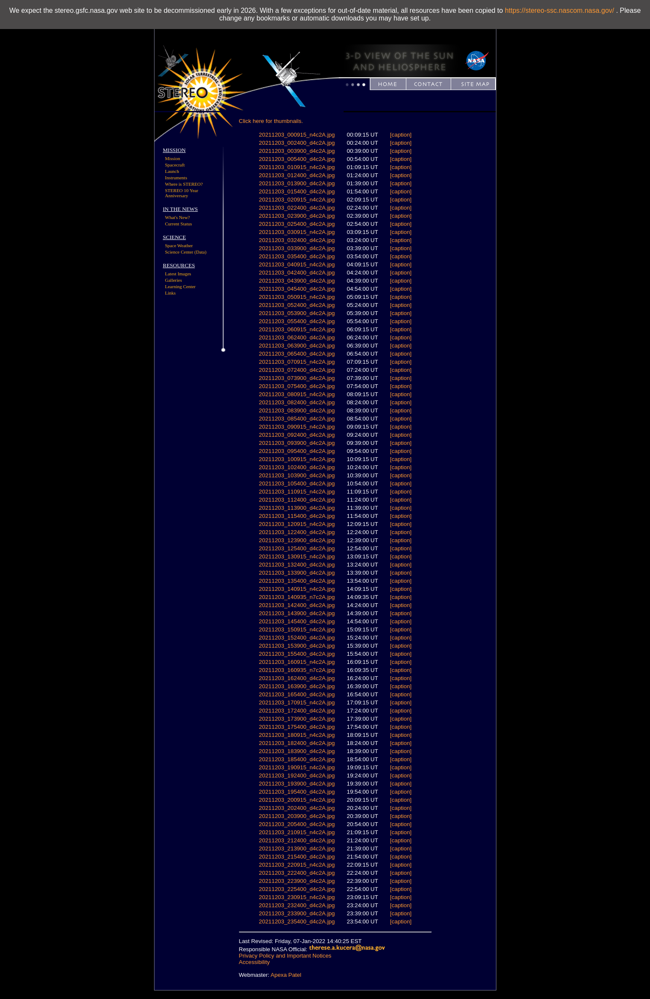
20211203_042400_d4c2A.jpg (297, 272)
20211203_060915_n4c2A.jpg (297, 329)
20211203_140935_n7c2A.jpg (297, 597)
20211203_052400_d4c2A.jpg (297, 305)
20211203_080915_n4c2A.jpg (297, 394)
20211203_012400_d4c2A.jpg (297, 175)
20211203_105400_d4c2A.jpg (297, 483)
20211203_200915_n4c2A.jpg (297, 800)
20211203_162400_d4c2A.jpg (297, 678)
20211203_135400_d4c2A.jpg (297, 581)
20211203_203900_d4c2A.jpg (297, 816)
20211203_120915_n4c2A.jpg (297, 524)
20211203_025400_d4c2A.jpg (297, 224)
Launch (172, 171)
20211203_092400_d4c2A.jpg (297, 435)
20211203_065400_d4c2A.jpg (297, 354)
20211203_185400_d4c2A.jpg (297, 759)
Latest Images (178, 273)
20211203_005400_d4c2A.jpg (297, 159)
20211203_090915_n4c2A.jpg (297, 427)
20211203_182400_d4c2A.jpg (297, 743)
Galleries (173, 280)
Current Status (178, 223)
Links (170, 292)
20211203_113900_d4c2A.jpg (297, 508)
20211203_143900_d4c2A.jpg (297, 613)
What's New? (177, 217)
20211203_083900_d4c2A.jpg (297, 410)
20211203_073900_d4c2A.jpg (297, 378)
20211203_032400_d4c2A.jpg (297, 240)
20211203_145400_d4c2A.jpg (297, 621)
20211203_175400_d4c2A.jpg (297, 727)
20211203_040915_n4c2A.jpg (297, 264)
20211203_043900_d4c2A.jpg (297, 281)
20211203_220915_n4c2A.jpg (297, 865)
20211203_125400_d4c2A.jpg (297, 548)
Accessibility (254, 962)
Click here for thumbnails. (271, 121)
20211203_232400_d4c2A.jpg (297, 905)
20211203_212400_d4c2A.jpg (297, 840)
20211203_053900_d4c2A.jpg (297, 313)
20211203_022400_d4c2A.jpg (297, 207)
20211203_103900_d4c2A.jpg (297, 475)
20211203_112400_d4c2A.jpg (297, 500)
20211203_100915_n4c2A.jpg (297, 459)
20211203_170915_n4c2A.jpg (297, 702)
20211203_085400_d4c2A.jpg (297, 418)
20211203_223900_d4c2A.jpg (297, 881)
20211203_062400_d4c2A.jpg (297, 337)
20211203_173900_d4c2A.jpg (297, 719)
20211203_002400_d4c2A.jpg (297, 143)
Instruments (176, 177)
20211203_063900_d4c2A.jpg (297, 345)
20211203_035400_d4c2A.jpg (297, 256)
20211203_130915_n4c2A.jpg (297, 556)
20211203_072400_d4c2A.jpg (297, 370)
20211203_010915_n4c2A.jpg (297, 167)
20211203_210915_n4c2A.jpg (297, 832)
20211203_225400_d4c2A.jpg (297, 889)
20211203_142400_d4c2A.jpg (297, 605)
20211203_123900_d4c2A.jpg (297, 540)
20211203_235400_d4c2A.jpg (297, 921)
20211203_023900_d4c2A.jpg (297, 216)
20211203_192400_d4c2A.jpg (297, 775)
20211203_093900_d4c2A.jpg (297, 443)
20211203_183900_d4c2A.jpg (297, 751)
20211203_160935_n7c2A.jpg (297, 670)
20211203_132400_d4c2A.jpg (297, 564)
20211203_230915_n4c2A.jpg (297, 897)
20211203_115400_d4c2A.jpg (297, 516)
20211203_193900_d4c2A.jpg (297, 783)
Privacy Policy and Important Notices (285, 955)
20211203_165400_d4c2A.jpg (297, 694)
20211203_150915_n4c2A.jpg (297, 629)
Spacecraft (175, 164)
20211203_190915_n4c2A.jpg (297, 767)
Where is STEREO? (184, 184)
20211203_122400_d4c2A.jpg (297, 532)
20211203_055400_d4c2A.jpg (297, 321)
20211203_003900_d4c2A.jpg (297, 151)
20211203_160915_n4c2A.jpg (297, 662)
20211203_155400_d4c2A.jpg (297, 654)
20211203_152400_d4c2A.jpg (297, 637)
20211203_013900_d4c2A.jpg (297, 183)
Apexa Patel (286, 975)
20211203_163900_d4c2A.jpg (297, 686)
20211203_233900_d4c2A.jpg (297, 913)
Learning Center (180, 286)
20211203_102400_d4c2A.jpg (297, 467)
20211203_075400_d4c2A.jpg (297, 386)
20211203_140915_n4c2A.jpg (297, 589)
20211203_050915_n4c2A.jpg (297, 297)
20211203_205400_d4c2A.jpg (297, 824)
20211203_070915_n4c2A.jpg (297, 362)
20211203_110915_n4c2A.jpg (297, 491)
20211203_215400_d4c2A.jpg (297, 856)
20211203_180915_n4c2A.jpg (297, 735)
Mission (172, 158)
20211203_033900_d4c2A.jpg (297, 248)
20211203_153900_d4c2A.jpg (297, 646)
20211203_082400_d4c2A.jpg (297, 402)
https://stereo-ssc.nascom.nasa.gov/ (559, 10)
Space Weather (179, 245)
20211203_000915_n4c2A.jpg (297, 134)
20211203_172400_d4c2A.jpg (297, 710)
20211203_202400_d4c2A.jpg (297, 808)
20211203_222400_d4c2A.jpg (297, 873)
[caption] (400, 134)
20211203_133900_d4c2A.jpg (297, 573)
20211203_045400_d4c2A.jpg (297, 289)
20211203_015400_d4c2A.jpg (297, 191)
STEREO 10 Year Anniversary (181, 193)
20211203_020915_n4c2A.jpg (297, 199)
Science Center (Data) (186, 251)
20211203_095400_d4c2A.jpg (297, 451)
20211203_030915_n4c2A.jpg (297, 232)
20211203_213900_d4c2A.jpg (297, 848)
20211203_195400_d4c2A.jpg (297, 792)
